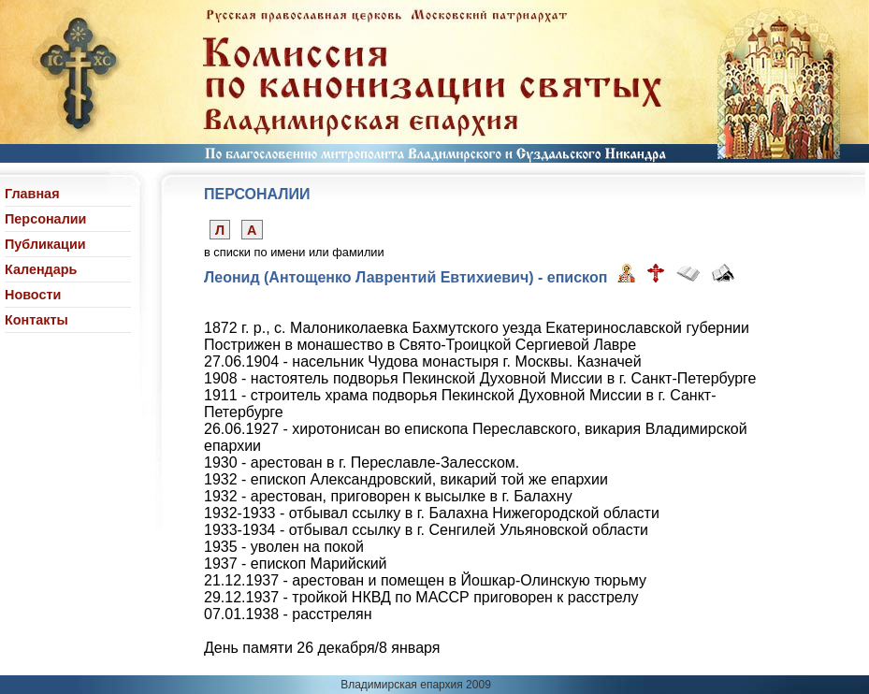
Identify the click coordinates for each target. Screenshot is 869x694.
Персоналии (45, 218)
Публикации (45, 244)
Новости (33, 294)
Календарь (41, 269)
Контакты (36, 319)
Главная (32, 193)
